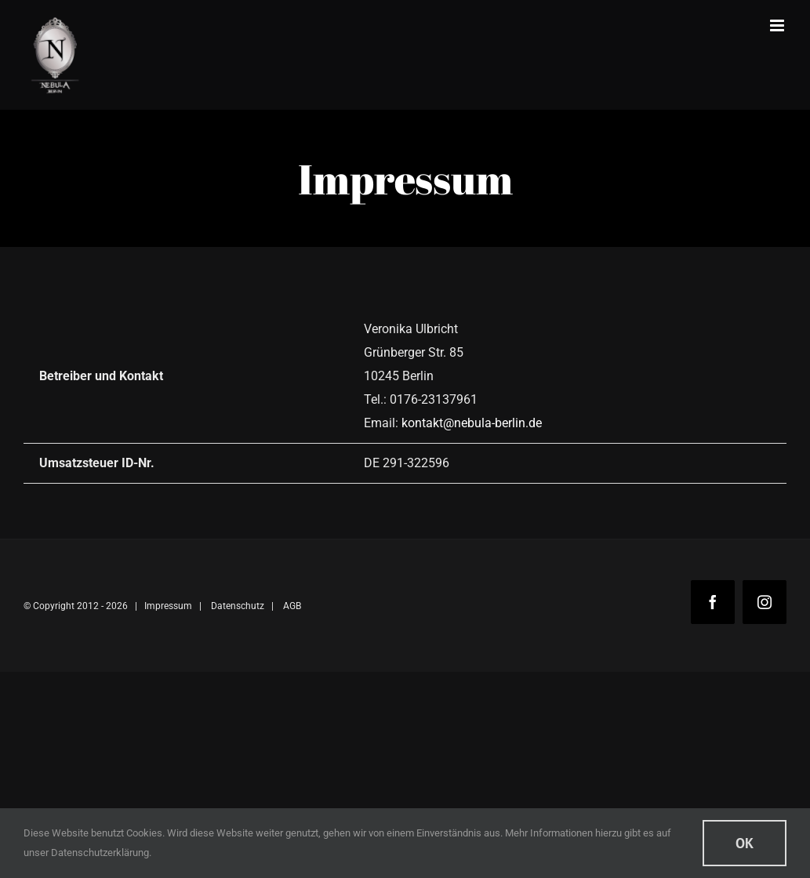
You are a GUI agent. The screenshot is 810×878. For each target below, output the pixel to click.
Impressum (168, 605)
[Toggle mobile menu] (778, 25)
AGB (292, 605)
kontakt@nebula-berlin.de (471, 422)
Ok (745, 843)
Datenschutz (237, 605)
